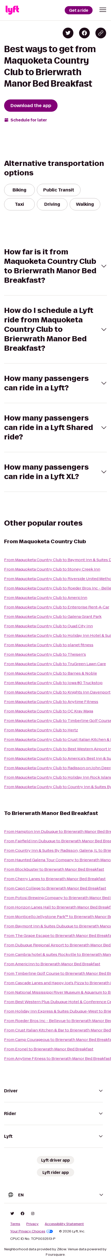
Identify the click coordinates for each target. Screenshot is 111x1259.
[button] (103, 10)
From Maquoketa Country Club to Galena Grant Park (53, 616)
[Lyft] (12, 10)
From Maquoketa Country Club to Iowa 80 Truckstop (53, 682)
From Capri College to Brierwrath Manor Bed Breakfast (55, 888)
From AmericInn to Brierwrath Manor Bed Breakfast (52, 964)
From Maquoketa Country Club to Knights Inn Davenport (57, 692)
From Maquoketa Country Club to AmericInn (45, 597)
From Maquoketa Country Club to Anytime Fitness (51, 701)
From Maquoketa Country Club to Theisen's (45, 654)
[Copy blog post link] (101, 33)
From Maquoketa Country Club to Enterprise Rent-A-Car (56, 607)
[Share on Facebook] (84, 33)
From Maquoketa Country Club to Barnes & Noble (50, 673)
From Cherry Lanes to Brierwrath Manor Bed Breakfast (55, 878)
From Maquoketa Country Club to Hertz (41, 730)
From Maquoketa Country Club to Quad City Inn (48, 626)
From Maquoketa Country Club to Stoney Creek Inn (52, 569)
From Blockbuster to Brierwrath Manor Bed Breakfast (54, 869)
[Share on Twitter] (68, 33)
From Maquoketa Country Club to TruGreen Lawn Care (55, 663)
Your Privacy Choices (31, 1231)
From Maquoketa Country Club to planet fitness (48, 645)
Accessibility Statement (64, 1224)
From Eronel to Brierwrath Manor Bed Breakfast (48, 1049)
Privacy (32, 1224)
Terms (15, 1224)
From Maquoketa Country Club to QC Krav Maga (48, 711)
